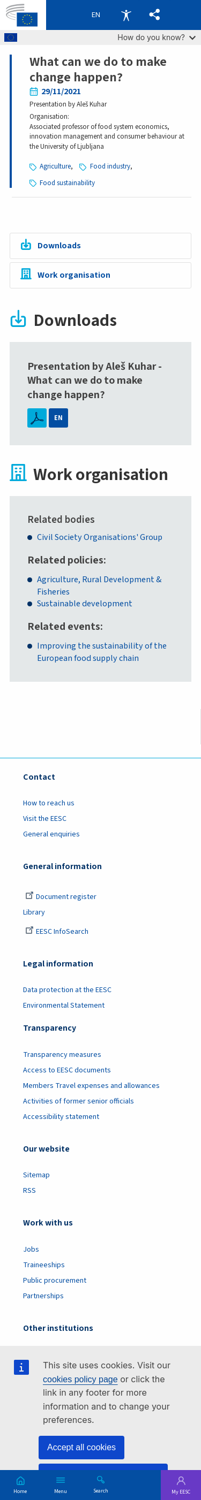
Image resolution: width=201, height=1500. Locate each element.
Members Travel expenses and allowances (91, 1085)
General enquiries (51, 834)
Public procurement (54, 1280)
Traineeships (44, 1265)
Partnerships (43, 1296)
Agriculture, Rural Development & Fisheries (99, 586)
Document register (60, 897)
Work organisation (74, 275)
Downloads (59, 246)
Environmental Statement (64, 1005)
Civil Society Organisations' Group (99, 537)
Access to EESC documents (67, 1070)
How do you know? (156, 37)
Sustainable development (84, 604)
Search (100, 1490)
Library (34, 912)
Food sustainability (67, 183)
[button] (154, 15)
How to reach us (49, 803)
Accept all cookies (81, 1447)
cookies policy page (80, 1379)
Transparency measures (62, 1054)
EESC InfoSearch (56, 931)
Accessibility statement (61, 1116)
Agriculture (55, 166)
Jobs (31, 1249)
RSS (29, 1190)
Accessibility (126, 15)
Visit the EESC (44, 818)
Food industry (110, 166)
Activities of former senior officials (78, 1101)
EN (58, 418)
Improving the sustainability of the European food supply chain (102, 652)
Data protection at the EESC (67, 990)
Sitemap (36, 1175)
